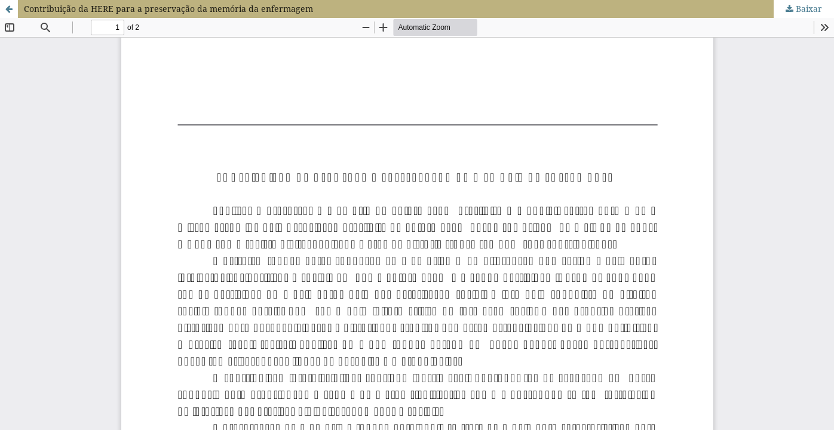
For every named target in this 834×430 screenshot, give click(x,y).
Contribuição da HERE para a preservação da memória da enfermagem (168, 8)
